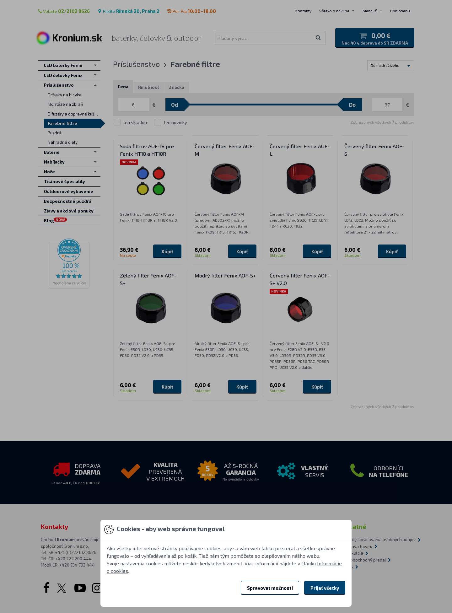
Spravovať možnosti (270, 588)
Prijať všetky (324, 588)
